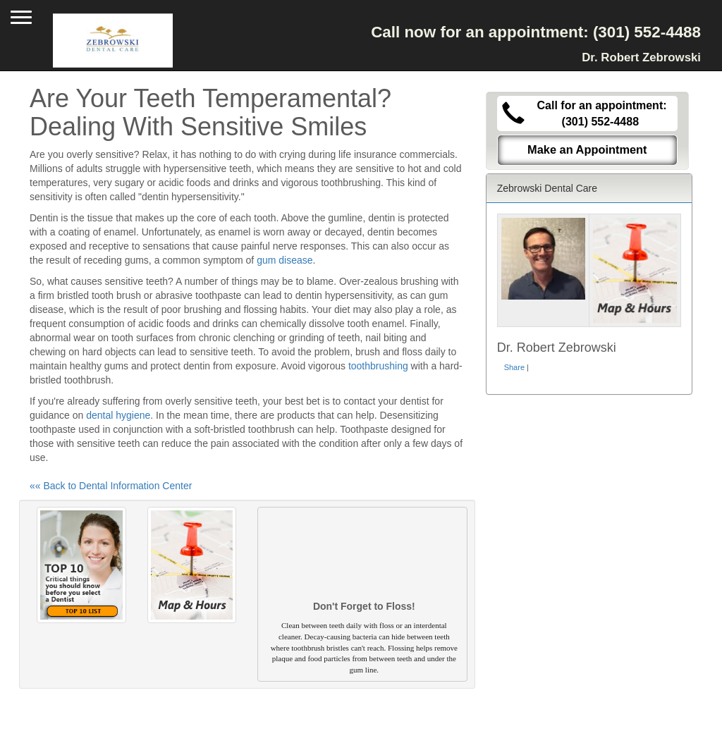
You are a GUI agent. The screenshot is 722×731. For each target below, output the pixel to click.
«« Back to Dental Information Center (111, 485)
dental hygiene (118, 415)
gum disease (284, 260)
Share (514, 367)
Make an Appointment (587, 149)
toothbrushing (378, 365)
